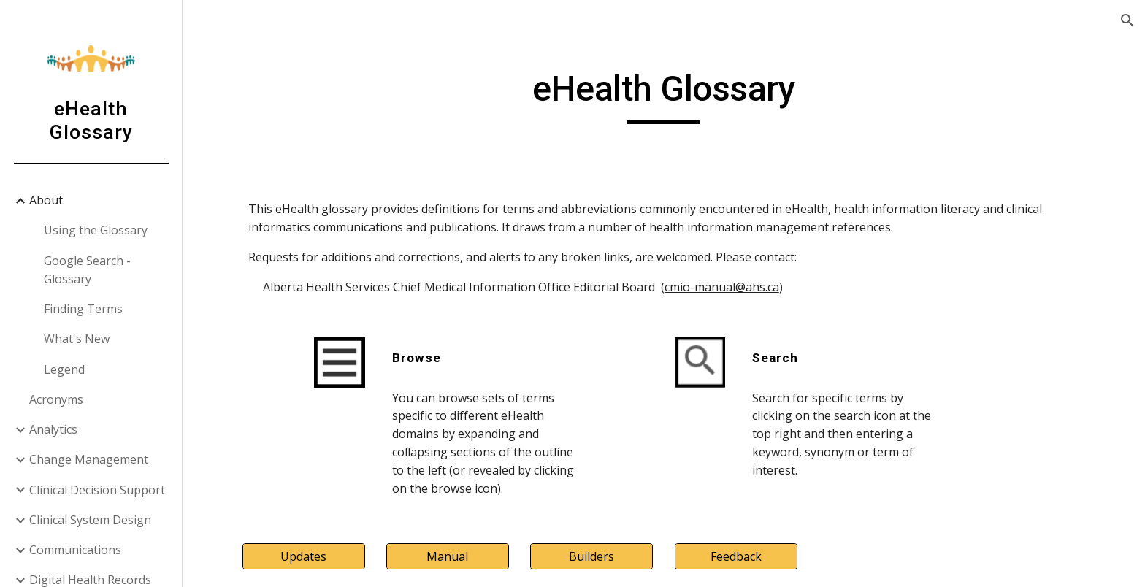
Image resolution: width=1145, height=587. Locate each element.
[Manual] (447, 556)
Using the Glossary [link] (96, 230)
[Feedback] (736, 556)
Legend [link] (64, 369)
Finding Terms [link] (83, 309)
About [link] (46, 200)
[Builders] (591, 556)
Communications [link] (75, 550)
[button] (1127, 20)
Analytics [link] (53, 429)
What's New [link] (77, 339)
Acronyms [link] (56, 399)
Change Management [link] (88, 459)
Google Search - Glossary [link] (87, 270)
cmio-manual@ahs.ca (722, 287)
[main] (664, 95)
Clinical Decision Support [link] (97, 490)
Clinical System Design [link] (90, 520)
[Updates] (303, 556)
